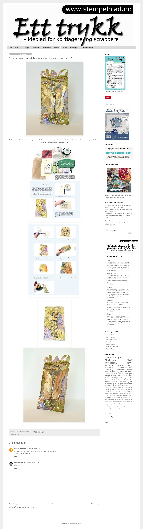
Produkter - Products (116, 365)
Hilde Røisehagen (111, 339)
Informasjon (121, 389)
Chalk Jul (117, 391)
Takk (112, 406)
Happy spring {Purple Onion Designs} (118, 262)
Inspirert (126, 378)
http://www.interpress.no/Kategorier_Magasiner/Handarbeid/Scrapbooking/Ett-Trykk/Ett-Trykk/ (118, 215)
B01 (113, 389)
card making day (109, 399)
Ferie (112, 395)
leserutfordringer (118, 393)
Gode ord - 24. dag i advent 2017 (117, 316)
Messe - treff (109, 380)
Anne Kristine (111, 274)
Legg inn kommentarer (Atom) (26, 507)
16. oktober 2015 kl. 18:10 (35, 462)
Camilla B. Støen (111, 335)
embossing (118, 406)
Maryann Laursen (20, 448)
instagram (108, 376)
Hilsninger (119, 395)
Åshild (109, 314)
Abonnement (35, 48)
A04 (126, 393)
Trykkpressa (111, 363)
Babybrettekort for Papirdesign (116, 289)
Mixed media (123, 405)
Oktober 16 (110, 397)
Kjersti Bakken (110, 344)
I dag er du (115, 403)
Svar (15, 456)
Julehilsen (108, 384)
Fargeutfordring (117, 387)
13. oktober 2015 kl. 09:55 (34, 448)
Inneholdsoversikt (124, 403)
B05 (131, 393)
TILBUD (107, 406)
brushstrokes (126, 397)
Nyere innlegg (13, 504)
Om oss (64, 48)
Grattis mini (107, 403)
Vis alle (130, 327)
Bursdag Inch (108, 391)
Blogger (78, 523)
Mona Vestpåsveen (112, 346)
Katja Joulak (110, 342)
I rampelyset (126, 391)
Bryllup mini (108, 401)
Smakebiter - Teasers (124, 370)
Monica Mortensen (20, 462)
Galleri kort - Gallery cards (118, 374)
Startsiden (54, 504)
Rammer (118, 397)
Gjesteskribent (126, 401)
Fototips (26, 48)
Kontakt (56, 48)
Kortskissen (127, 387)
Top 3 (116, 384)
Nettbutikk (18, 48)
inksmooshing (127, 406)
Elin (108, 260)
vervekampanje (114, 408)
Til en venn (110, 302)
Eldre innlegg (95, 504)
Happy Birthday (111, 275)
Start (10, 48)
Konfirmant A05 (113, 405)
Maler (109, 385)
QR (129, 405)
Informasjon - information (116, 368)
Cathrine (110, 301)
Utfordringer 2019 (75, 48)
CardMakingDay (124, 382)
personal (120, 376)
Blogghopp (127, 399)
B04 (129, 389)
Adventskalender (126, 372)
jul (117, 399)
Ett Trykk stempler (123, 380)
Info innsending (88, 48)
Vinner (129, 376)
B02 (122, 399)
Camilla (109, 287)
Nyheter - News (110, 382)
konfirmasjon (108, 393)
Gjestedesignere (117, 401)
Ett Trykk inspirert (126, 384)
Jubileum (108, 370)
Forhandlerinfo (46, 48)
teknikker (107, 408)
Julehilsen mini (128, 395)
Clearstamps (113, 378)
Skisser (107, 389)
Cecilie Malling (110, 337)
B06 (108, 395)
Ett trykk (17, 434)
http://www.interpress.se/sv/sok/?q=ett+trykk (118, 223)
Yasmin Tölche (110, 349)
